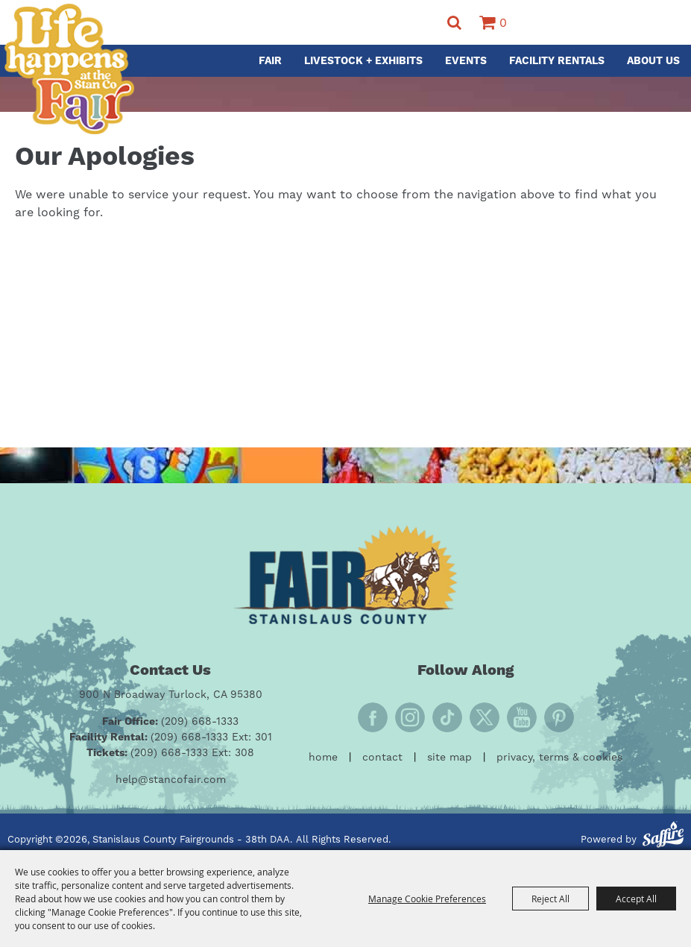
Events (466, 61)
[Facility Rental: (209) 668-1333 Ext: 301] (170, 738)
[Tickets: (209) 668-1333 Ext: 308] (170, 753)
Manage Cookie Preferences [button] (427, 898)
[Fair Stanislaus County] (346, 574)
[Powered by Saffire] (663, 836)
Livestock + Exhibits (363, 61)
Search (454, 22)
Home (323, 757)
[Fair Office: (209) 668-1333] (170, 722)
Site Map (449, 757)
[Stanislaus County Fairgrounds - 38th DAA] (69, 69)
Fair (270, 61)
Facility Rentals (557, 61)
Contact (382, 757)
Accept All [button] (636, 898)
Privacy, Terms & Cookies (559, 757)
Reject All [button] (550, 898)
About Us (653, 61)
